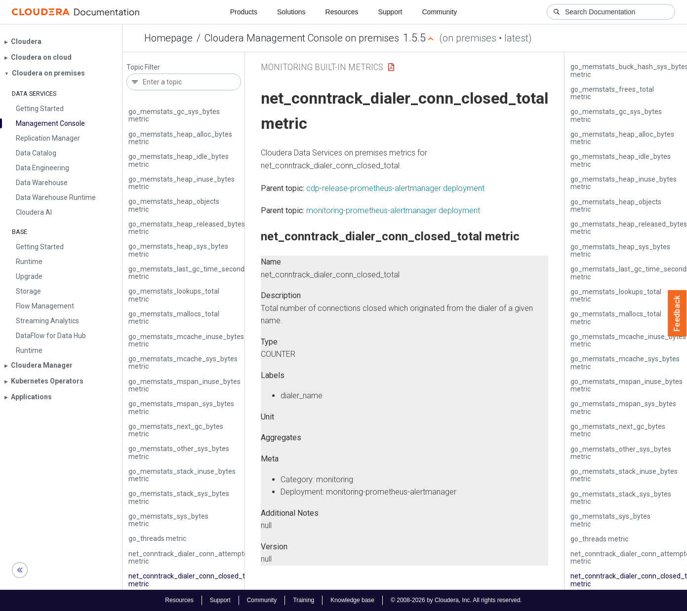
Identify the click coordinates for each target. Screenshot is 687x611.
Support (390, 12)
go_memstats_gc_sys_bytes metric (174, 115)
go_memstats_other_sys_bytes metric (178, 452)
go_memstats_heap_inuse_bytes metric (181, 183)
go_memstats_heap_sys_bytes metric (178, 250)
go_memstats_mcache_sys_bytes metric (183, 362)
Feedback (677, 313)
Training (303, 600)
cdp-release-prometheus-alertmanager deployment (395, 188)
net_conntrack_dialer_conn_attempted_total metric (199, 557)
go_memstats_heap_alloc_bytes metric (180, 138)
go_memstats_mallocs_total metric (173, 317)
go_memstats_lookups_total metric (173, 295)
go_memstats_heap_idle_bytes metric (178, 160)
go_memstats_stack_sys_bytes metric (178, 497)
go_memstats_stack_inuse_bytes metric (182, 475)
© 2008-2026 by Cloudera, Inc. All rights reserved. (456, 600)
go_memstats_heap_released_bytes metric (186, 227)
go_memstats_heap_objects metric (173, 205)
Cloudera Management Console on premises (301, 38)
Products (243, 12)
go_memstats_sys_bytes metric (168, 520)
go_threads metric (157, 538)
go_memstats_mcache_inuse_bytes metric (186, 340)
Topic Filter (143, 67)
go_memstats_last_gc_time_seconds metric (188, 272)
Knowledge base (352, 600)
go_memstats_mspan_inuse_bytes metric (184, 385)
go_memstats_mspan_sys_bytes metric (181, 407)
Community (439, 12)
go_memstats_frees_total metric (612, 93)
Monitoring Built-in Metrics (322, 67)
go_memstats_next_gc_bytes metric (175, 430)
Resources (342, 12)
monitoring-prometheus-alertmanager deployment (393, 210)
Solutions (291, 12)
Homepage (168, 38)
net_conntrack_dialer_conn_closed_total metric (192, 579)
